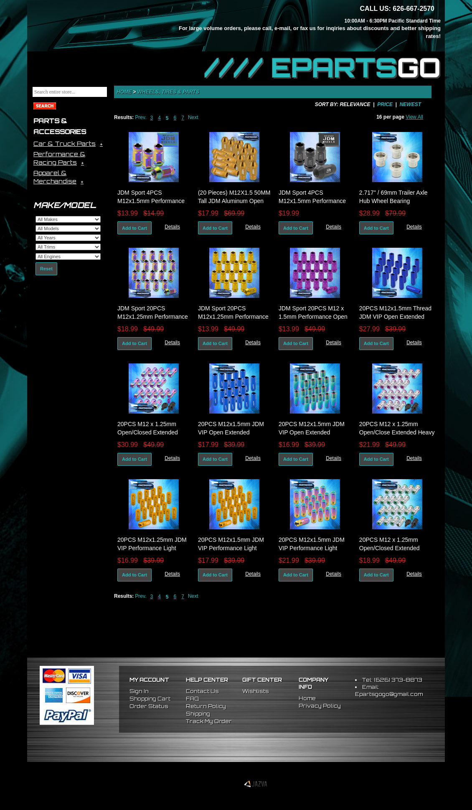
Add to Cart (134, 228)
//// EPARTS (322, 68)
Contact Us (202, 691)
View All (414, 117)
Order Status (148, 706)
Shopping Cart (149, 699)
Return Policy (206, 706)
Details (172, 227)
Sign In (139, 691)
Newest (410, 104)
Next (193, 117)
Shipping (198, 714)
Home (124, 92)
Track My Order (209, 721)
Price (385, 104)
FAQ (192, 699)
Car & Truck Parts (64, 143)
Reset (46, 268)
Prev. (140, 117)
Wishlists (255, 691)
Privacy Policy (320, 706)
